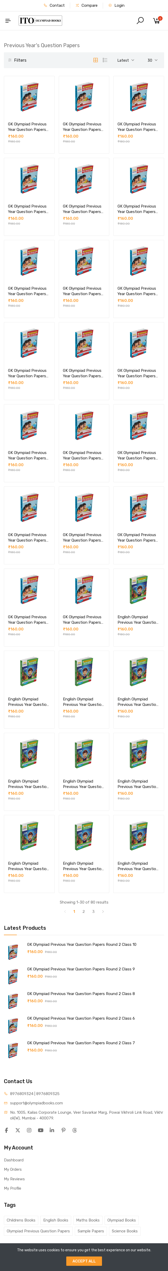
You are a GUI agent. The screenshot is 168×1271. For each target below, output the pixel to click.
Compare (86, 5)
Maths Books (88, 1220)
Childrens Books (21, 1220)
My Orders (13, 1169)
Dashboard (14, 1160)
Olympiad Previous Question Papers (38, 1231)
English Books (55, 1220)
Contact (54, 5)
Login (116, 5)
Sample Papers (91, 1231)
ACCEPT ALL (84, 1261)
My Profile (12, 1188)
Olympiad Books (121, 1220)
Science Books (125, 1231)
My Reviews (14, 1179)
